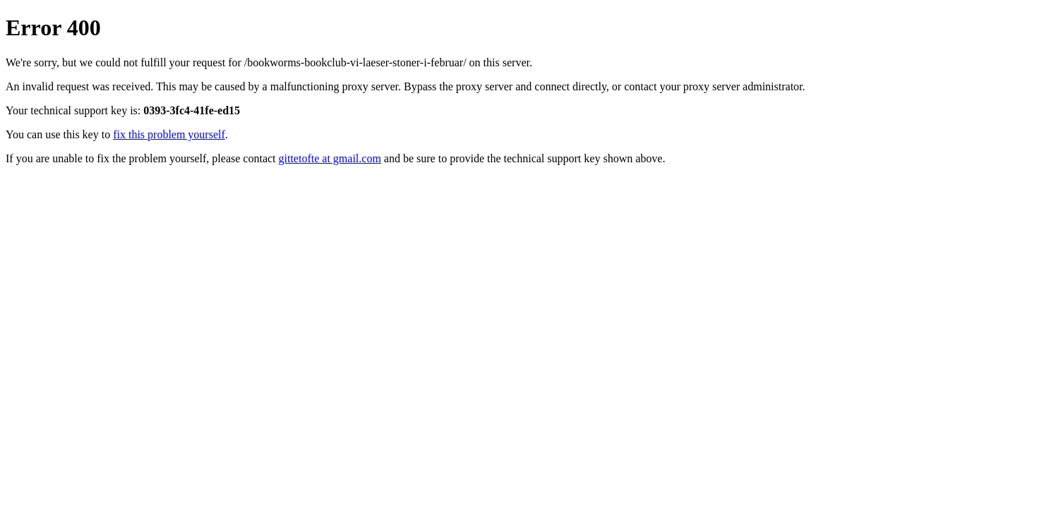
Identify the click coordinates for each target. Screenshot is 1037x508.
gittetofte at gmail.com (330, 158)
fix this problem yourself (169, 134)
